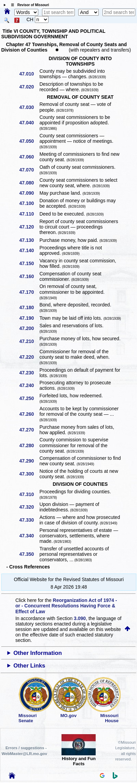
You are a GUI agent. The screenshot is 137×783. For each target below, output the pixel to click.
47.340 (29, 535)
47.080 (29, 183)
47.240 (29, 385)
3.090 (80, 618)
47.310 (29, 494)
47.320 (29, 507)
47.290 (29, 461)
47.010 (29, 74)
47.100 (29, 203)
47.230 (29, 372)
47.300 (29, 474)
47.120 (29, 227)
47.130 (29, 240)
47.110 (29, 214)
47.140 (29, 250)
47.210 (29, 341)
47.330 (29, 520)
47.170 (29, 292)
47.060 (29, 157)
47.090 (29, 193)
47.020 (29, 87)
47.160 (29, 276)
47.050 (29, 141)
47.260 (29, 414)
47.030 (29, 107)
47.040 (29, 122)
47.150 (29, 263)
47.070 (29, 170)
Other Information (37, 653)
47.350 (29, 554)
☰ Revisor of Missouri (28, 5)
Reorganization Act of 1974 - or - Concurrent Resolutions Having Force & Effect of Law (66, 605)
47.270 (29, 429)
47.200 (29, 328)
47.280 (29, 445)
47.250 (29, 398)
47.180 (29, 307)
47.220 (29, 357)
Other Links (29, 665)
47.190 (29, 318)
